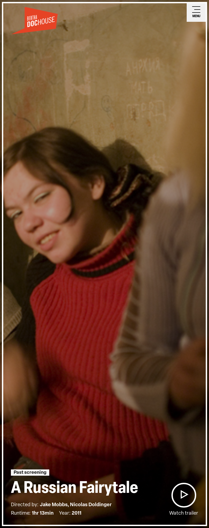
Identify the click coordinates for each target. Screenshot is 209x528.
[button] (184, 495)
